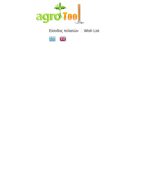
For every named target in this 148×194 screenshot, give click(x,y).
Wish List (91, 31)
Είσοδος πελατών (63, 31)
